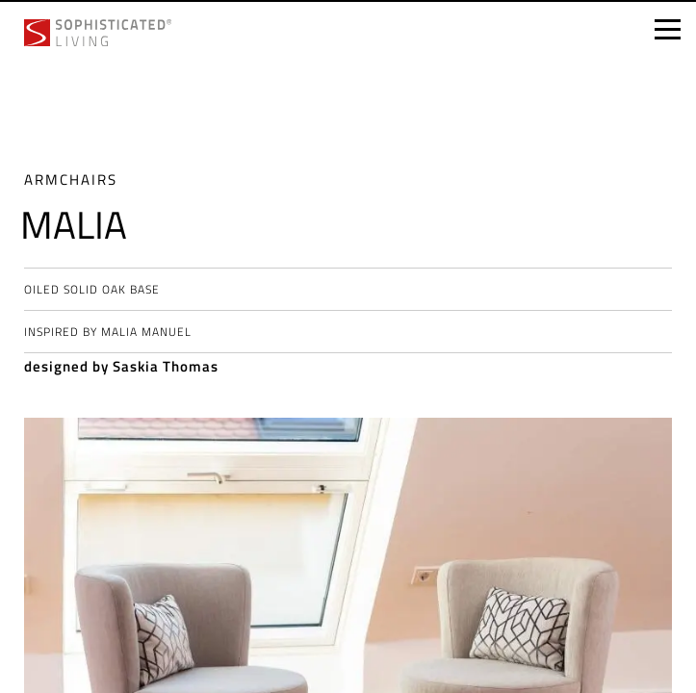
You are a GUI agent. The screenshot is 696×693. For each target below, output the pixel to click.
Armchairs (70, 179)
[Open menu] (667, 30)
